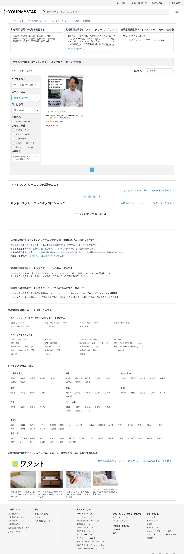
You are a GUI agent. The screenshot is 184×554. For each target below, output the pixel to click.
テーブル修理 (50, 326)
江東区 (91, 438)
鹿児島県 (78, 411)
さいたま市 (73, 425)
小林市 (48, 36)
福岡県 (68, 407)
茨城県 (107, 378)
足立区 (81, 438)
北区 (22, 442)
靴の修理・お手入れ (53, 347)
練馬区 (52, 442)
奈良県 (107, 393)
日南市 (40, 36)
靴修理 (149, 524)
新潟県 (123, 378)
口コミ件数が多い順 (64, 252)
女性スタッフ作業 (23, 134)
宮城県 (42, 378)
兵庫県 (77, 393)
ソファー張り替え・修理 (19, 326)
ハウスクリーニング (18, 339)
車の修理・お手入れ (121, 526)
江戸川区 (72, 442)
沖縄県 (87, 411)
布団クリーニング (17, 323)
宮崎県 (68, 411)
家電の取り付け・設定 (88, 350)
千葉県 (97, 378)
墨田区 (71, 438)
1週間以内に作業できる (39, 256)
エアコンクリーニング (85, 517)
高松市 (42, 429)
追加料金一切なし (23, 130)
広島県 (152, 393)
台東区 (62, 438)
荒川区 (32, 442)
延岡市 (32, 36)
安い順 (32, 249)
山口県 (162, 393)
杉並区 (159, 438)
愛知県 (13, 393)
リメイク (48, 339)
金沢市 (110, 425)
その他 (82, 354)
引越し (47, 354)
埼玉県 (87, 378)
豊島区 (13, 442)
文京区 (52, 438)
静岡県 (32, 393)
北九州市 (53, 429)
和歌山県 (69, 396)
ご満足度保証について (16, 517)
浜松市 (140, 425)
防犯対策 (117, 339)
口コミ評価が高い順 (44, 252)
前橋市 (62, 425)
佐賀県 (77, 407)
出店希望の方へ (158, 3)
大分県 (107, 407)
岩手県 (32, 378)
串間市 (24, 39)
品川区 (101, 438)
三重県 (42, 393)
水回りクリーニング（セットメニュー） (92, 545)
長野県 (133, 378)
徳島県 (13, 407)
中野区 (150, 438)
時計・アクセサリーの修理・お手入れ (128, 347)
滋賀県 (97, 393)
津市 (149, 425)
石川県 (152, 378)
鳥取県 (123, 393)
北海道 (13, 378)
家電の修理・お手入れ (53, 350)
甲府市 (120, 425)
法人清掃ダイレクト (44, 521)
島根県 (133, 393)
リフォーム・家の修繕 (88, 339)
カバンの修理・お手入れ (88, 347)
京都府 (87, 393)
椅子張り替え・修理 (122, 323)
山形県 (13, 382)
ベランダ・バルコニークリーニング (90, 541)
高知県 (42, 407)
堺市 (12, 429)
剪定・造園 (14, 343)
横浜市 (81, 425)
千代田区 (23, 438)
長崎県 (87, 407)
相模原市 (101, 425)
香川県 (22, 407)
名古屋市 (131, 425)
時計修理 (150, 538)
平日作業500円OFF (23, 122)
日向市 (16, 39)
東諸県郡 (17, 41)
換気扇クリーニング (84, 524)
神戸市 (22, 429)
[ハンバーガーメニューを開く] (176, 11)
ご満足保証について (139, 3)
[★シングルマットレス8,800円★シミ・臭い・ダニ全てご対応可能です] (65, 102)
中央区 (32, 438)
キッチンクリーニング (85, 528)
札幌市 (13, 425)
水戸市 (42, 425)
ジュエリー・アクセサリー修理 (159, 531)
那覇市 (62, 429)
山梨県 (87, 382)
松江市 (32, 429)
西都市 (32, 39)
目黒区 (110, 438)
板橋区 (42, 442)
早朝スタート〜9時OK (24, 147)
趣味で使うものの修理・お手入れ (23, 350)
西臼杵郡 (45, 41)
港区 (41, 438)
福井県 (162, 378)
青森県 (22, 378)
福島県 (22, 382)
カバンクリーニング (154, 521)
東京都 (68, 378)
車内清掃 (116, 529)
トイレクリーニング (84, 535)
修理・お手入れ (153, 514)
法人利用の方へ (14, 521)
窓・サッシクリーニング (85, 538)
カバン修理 (151, 517)
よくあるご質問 (174, 3)
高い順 (40, 249)
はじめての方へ (121, 3)
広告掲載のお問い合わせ (18, 528)
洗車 (115, 533)
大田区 (120, 438)
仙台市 (32, 425)
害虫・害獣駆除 (51, 343)
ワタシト (38, 517)
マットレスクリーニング (88, 323)
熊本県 (97, 407)
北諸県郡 (51, 39)
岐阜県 (22, 393)
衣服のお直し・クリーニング (21, 347)
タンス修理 (83, 326)
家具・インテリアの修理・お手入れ (128, 343)
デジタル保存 (119, 350)
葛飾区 (62, 442)
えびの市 (41, 39)
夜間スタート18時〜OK (25, 143)
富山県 (142, 378)
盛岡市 (22, 425)
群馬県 (77, 382)
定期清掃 (13, 354)
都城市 (24, 36)
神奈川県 (78, 378)
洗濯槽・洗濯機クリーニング (87, 521)
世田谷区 (131, 438)
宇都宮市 (53, 425)
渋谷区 (140, 438)
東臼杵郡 (35, 41)
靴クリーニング (153, 528)
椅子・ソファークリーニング (56, 323)
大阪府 (68, 393)
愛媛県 (32, 407)
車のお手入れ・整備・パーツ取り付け (94, 343)
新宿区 (13, 438)
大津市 (159, 425)
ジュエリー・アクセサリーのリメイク (161, 535)
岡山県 (142, 393)
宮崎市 (16, 36)
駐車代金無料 (21, 139)
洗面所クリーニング (84, 531)
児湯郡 (26, 41)
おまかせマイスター (42, 514)
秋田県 (52, 378)
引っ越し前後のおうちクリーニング (90, 548)
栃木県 (68, 382)
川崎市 (91, 425)
